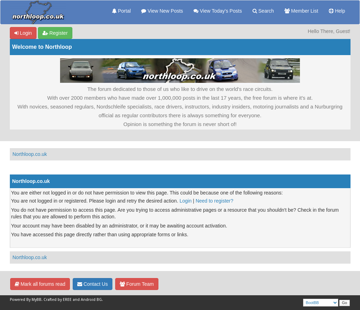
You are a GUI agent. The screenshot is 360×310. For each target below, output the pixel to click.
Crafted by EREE (58, 299)
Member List (301, 11)
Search (263, 11)
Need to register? (214, 201)
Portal (121, 11)
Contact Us (92, 284)
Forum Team (137, 284)
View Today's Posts (218, 11)
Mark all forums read (40, 284)
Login (23, 33)
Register (55, 33)
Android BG (91, 299)
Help (337, 11)
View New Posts (162, 11)
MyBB (36, 299)
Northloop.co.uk (30, 154)
